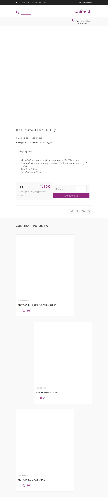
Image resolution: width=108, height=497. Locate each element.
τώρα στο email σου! (40, 446)
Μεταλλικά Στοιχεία (41, 142)
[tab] (26, 150)
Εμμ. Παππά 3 (22, 2)
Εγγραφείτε (81, 452)
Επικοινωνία (87, 2)
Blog (78, 2)
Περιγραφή (26, 151)
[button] (80, 12)
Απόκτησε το (71, 195)
